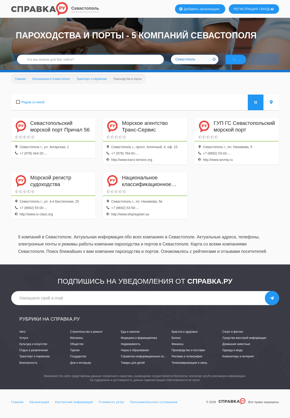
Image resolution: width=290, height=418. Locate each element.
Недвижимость (131, 349)
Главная (17, 407)
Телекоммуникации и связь (189, 367)
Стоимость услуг (111, 407)
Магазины (76, 343)
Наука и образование (135, 355)
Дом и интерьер (80, 367)
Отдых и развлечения (33, 355)
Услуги (23, 343)
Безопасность (28, 367)
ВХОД (267, 9)
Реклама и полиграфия (187, 361)
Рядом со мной (33, 107)
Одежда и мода (232, 355)
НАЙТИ (241, 63)
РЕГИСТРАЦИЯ (246, 9)
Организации (39, 407)
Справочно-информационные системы (146, 361)
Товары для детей (133, 367)
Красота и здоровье (185, 336)
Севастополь (85, 8)
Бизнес (176, 343)
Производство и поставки (188, 355)
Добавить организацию (199, 9)
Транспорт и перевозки (34, 361)
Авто (22, 336)
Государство (78, 361)
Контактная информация (74, 407)
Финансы (178, 349)
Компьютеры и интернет (238, 361)
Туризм (75, 355)
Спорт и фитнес (233, 336)
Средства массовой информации (244, 343)
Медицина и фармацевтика (139, 343)
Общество (77, 349)
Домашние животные (236, 349)
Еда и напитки (130, 336)
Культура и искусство (33, 349)
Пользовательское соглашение (154, 407)
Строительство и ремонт (86, 336)
